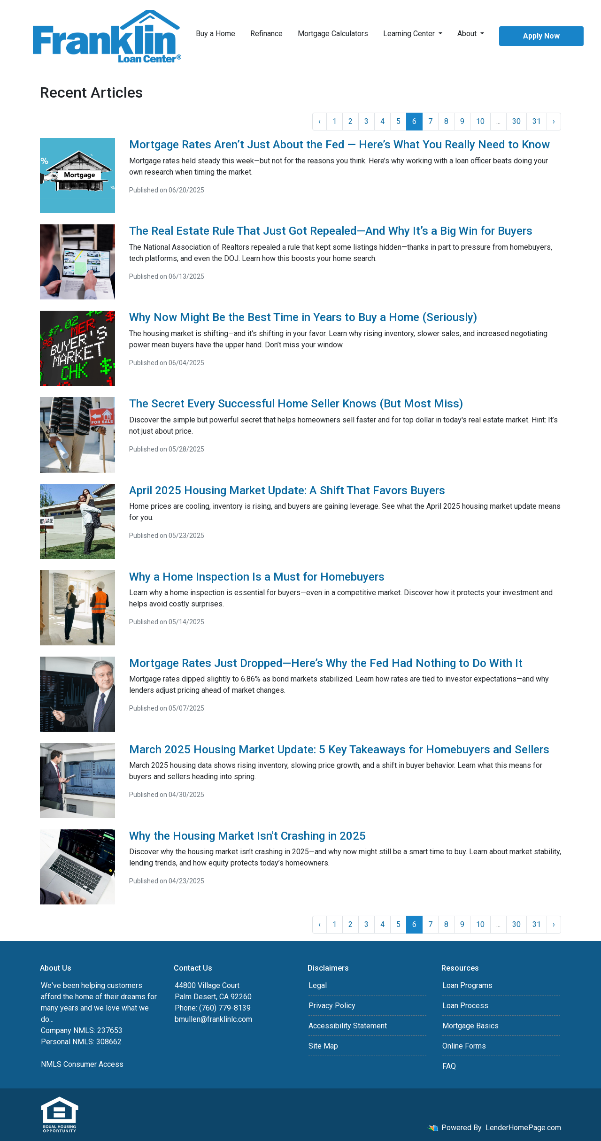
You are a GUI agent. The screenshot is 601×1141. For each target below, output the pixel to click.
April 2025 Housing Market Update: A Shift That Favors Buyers (287, 490)
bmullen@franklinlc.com (213, 1019)
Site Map (323, 1045)
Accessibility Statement (347, 1025)
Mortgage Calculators (333, 33)
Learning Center (410, 33)
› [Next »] (554, 121)
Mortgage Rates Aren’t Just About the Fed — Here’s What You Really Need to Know (339, 144)
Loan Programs (467, 985)
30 (516, 121)
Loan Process (465, 1005)
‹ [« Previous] (319, 121)
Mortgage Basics (470, 1025)
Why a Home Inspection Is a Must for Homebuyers (257, 576)
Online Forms (464, 1045)
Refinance (266, 33)
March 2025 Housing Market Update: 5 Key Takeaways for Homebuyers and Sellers (339, 749)
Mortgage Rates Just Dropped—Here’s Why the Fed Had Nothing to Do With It (326, 663)
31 (536, 121)
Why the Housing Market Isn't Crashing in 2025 (247, 835)
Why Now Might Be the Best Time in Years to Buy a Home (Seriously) (303, 317)
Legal (317, 985)
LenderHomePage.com (523, 1127)
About (467, 33)
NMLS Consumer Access (82, 1064)
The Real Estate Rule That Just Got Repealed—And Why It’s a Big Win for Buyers (330, 230)
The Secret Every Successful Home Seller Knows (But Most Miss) (296, 403)
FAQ (449, 1066)
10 (480, 121)
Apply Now (541, 35)
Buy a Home (215, 33)
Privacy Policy (331, 1005)
